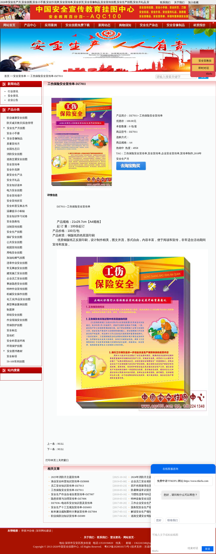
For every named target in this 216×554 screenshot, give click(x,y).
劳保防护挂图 (14, 325)
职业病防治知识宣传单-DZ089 (68, 515)
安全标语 (12, 356)
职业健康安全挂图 (17, 117)
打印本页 (51, 460)
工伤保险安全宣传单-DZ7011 (67, 490)
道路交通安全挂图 (17, 159)
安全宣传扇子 (14, 195)
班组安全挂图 (14, 314)
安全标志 (12, 330)
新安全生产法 (14, 174)
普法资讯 (115, 537)
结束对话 (193, 548)
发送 (207, 548)
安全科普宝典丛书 (17, 205)
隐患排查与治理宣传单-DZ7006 (68, 498)
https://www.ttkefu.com (196, 480)
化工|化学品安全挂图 (18, 299)
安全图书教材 (14, 351)
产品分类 (14, 109)
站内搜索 (14, 370)
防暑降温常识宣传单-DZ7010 (147, 490)
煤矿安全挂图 (14, 237)
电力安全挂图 (14, 190)
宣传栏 (10, 335)
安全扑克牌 (13, 169)
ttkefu (209, 73)
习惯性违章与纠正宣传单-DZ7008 (150, 494)
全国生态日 (13, 148)
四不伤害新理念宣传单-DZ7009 (148, 485)
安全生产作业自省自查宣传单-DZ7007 (72, 494)
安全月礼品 (13, 179)
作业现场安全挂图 (17, 320)
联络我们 (172, 520)
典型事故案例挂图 (17, 304)
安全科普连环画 (16, 340)
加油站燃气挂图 (16, 257)
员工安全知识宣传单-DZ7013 (67, 485)
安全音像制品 (14, 138)
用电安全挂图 (14, 252)
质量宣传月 (13, 143)
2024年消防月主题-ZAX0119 (147, 477)
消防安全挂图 (14, 154)
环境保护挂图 (14, 345)
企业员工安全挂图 (17, 278)
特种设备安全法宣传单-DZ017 (148, 498)
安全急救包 (13, 221)
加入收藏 (193, 2)
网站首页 (128, 537)
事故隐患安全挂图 (17, 283)
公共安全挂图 (14, 242)
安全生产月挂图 (16, 128)
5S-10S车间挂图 (16, 361)
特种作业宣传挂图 (17, 288)
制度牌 (10, 309)
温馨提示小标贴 (16, 211)
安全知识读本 (14, 185)
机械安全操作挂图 (17, 294)
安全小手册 (13, 133)
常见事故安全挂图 (17, 268)
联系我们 (165, 2)
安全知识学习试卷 (17, 216)
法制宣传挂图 (14, 226)
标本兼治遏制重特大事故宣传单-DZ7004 (74, 511)
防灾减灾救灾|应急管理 (20, 122)
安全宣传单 (19, 76)
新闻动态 (14, 84)
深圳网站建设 (43, 530)
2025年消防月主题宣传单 (65, 477)
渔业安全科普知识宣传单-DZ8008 (70, 481)
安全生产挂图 (14, 231)
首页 (7, 76)
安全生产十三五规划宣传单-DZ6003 (71, 507)
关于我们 (179, 2)
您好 (158, 520)
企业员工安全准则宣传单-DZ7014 (150, 481)
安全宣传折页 (14, 200)
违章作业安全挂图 (17, 262)
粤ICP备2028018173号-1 (117, 546)
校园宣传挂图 (14, 247)
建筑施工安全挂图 (17, 273)
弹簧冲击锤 (27, 530)
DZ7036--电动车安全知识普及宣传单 (71, 503)
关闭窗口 (63, 460)
